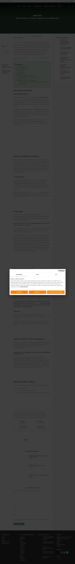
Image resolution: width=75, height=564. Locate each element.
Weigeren (19, 292)
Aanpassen (37, 292)
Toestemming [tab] (19, 274)
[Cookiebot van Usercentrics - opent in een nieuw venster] (59, 271)
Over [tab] (56, 274)
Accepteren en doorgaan (56, 292)
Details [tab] (37, 274)
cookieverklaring (24, 286)
